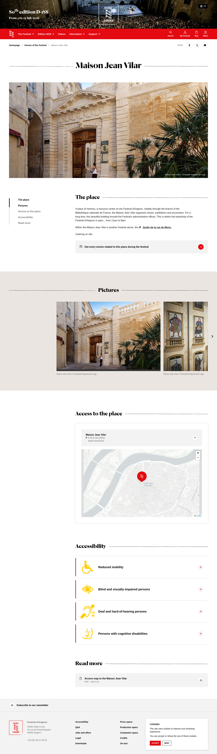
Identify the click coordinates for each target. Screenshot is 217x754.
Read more (24, 223)
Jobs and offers (83, 733)
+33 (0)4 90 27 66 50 (37, 740)
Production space (129, 727)
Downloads (81, 743)
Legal (78, 738)
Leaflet (197, 516)
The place (23, 199)
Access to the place (29, 211)
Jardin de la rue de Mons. (157, 227)
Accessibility (25, 217)
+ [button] (198, 453)
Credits (123, 738)
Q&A (77, 727)
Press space (126, 722)
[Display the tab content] (141, 567)
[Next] (212, 336)
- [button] (198, 458)
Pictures (23, 205)
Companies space (129, 733)
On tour (124, 743)
